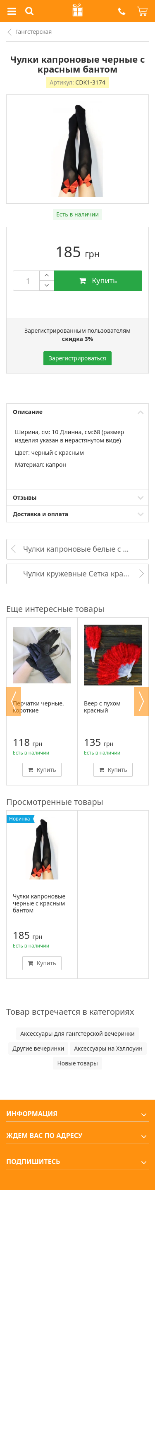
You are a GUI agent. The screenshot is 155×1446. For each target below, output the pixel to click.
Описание (28, 412)
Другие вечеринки (38, 1048)
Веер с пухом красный (102, 706)
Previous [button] (13, 701)
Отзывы (24, 497)
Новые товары (77, 1063)
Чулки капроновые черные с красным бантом (39, 903)
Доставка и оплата (40, 514)
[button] (121, 11)
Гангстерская (33, 31)
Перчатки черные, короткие (38, 706)
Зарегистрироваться (77, 358)
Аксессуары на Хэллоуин (108, 1048)
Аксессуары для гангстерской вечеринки (77, 1033)
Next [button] (141, 701)
